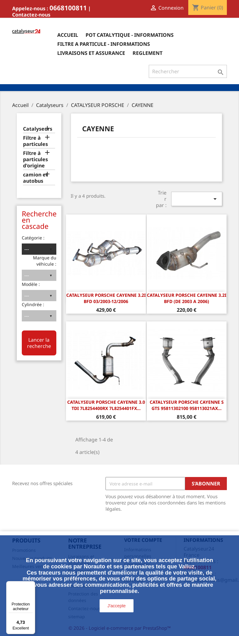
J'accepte (116, 605)
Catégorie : (33, 238)
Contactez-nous (31, 14)
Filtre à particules (35, 141)
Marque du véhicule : (44, 261)
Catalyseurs (37, 129)
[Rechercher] (188, 71)
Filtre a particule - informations (103, 44)
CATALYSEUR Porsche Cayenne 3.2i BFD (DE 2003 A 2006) (186, 298)
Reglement (147, 53)
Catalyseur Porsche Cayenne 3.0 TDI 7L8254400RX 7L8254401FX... (106, 405)
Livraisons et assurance (91, 53)
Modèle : (31, 284)
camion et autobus (35, 177)
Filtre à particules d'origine (35, 159)
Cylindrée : (33, 304)
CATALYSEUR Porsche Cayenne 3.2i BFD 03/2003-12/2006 (106, 298)
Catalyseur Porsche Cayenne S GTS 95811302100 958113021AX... (187, 405)
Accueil (67, 34)
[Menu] (31, 585)
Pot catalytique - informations (130, 34)
